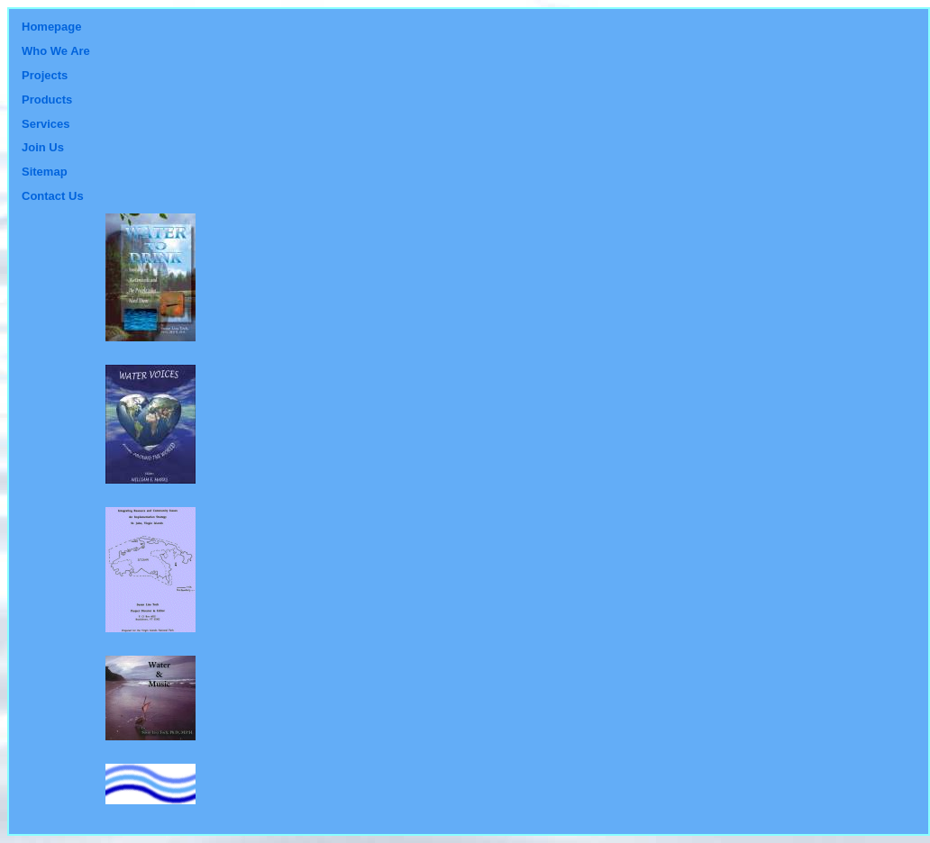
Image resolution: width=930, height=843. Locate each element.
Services (46, 124)
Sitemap (45, 171)
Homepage (51, 26)
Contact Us (53, 196)
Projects (45, 75)
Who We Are (56, 51)
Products (47, 99)
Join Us (43, 147)
